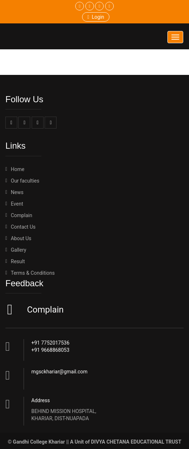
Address (40, 400)
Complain (44, 309)
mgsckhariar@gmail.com (59, 371)
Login (95, 17)
